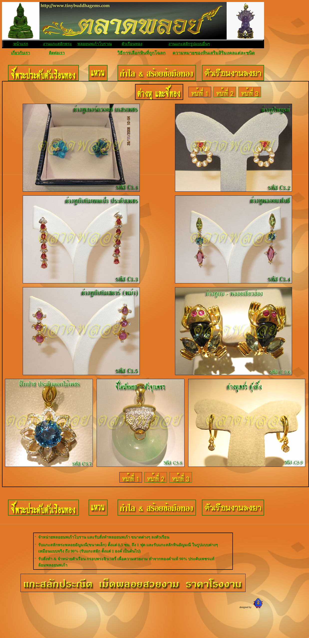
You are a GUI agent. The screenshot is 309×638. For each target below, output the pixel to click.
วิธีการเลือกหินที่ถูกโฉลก (141, 52)
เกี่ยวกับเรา (20, 53)
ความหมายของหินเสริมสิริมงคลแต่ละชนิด (213, 52)
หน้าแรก (20, 44)
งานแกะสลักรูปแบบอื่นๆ (189, 44)
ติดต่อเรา (57, 53)
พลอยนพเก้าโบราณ (94, 44)
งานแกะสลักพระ (57, 44)
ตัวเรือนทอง (132, 44)
